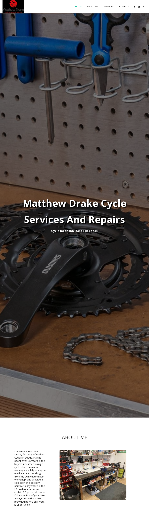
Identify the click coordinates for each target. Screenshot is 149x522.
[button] (134, 7)
